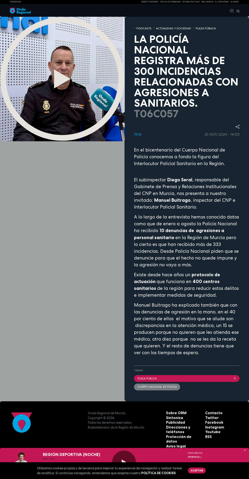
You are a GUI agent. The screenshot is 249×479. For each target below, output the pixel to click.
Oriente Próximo (149, 2)
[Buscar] (237, 10)
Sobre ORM (175, 412)
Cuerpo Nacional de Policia (157, 385)
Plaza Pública (186, 377)
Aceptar (196, 470)
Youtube (212, 431)
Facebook (213, 421)
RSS (208, 435)
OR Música (195, 457)
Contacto (213, 412)
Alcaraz (234, 2)
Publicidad (174, 421)
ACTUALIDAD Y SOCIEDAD (170, 28)
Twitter (211, 416)
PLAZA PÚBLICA (200, 28)
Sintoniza (174, 416)
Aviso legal (175, 440)
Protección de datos (182, 435)
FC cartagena (222, 2)
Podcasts (143, 28)
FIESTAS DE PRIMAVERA (170, 2)
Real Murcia (207, 2)
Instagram (213, 426)
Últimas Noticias (191, 2)
